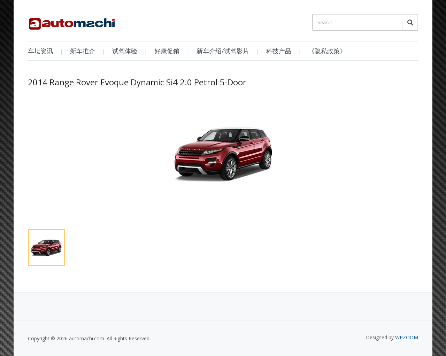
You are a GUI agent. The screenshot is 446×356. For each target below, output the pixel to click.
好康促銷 (166, 51)
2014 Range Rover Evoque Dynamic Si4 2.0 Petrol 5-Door (137, 82)
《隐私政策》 (327, 51)
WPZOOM (406, 337)
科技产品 (278, 51)
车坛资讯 (40, 51)
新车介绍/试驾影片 (223, 51)
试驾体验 (124, 51)
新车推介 (82, 51)
